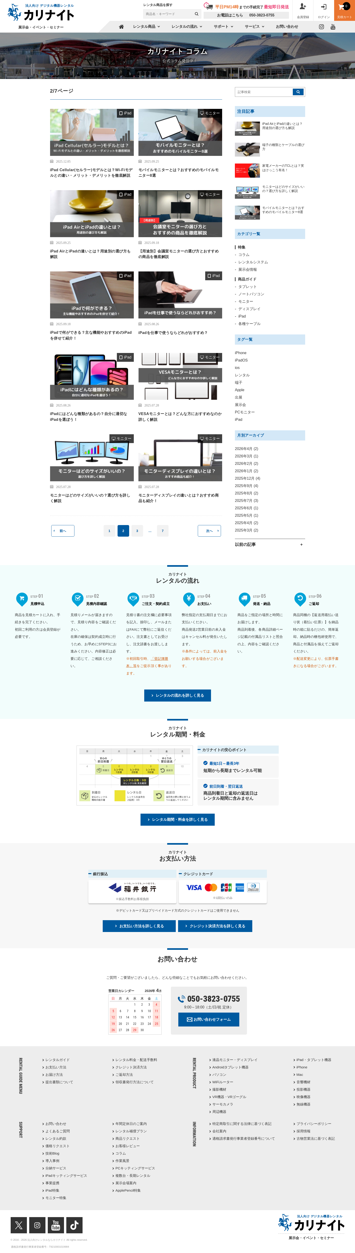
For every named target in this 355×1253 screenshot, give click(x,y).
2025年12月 (247, 478)
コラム (243, 255)
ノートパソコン (251, 294)
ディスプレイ (249, 309)
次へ (209, 531)
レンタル (242, 375)
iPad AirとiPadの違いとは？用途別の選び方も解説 (90, 254)
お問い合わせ (287, 26)
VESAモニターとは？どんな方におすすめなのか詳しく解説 (180, 416)
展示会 (240, 405)
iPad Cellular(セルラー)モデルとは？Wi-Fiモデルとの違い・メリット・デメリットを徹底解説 (91, 172)
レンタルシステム (253, 262)
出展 (238, 397)
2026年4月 (246, 449)
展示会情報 (247, 269)
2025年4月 (246, 523)
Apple (239, 390)
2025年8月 (246, 493)
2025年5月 (246, 515)
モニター (212, 113)
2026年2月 (246, 464)
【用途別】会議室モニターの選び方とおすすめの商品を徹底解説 (178, 254)
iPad (127, 113)
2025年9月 (246, 486)
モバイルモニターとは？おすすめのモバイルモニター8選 (178, 172)
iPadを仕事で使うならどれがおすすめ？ (173, 333)
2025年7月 (246, 501)
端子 (238, 382)
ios (237, 368)
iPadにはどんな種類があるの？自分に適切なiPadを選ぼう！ (88, 416)
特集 (241, 247)
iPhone (240, 353)
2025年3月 (246, 530)
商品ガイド (247, 279)
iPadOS (241, 360)
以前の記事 (245, 544)
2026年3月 (246, 456)
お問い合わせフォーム (212, 1019)
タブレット (247, 287)
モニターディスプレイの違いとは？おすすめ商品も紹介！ (178, 498)
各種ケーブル (249, 324)
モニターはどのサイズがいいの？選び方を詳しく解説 (90, 498)
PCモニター (245, 412)
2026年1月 (246, 471)
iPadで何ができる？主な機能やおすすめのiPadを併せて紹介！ (91, 335)
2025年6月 (246, 508)
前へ (63, 531)
